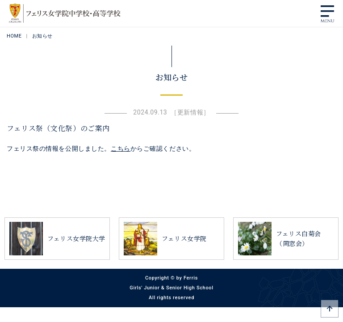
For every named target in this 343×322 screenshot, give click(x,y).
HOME (14, 36)
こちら (120, 148)
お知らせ (42, 36)
